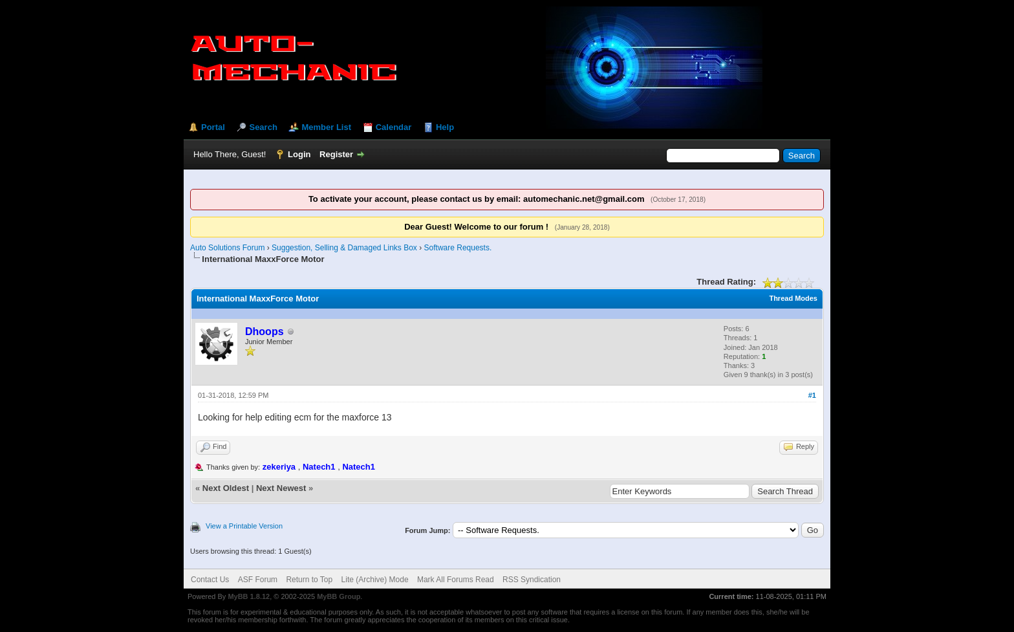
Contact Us (210, 579)
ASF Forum (257, 579)
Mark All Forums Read (455, 579)
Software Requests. (458, 247)
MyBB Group (338, 596)
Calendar (394, 127)
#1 (812, 395)
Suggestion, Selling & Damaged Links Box (344, 247)
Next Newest (281, 488)
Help (445, 127)
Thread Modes (793, 298)
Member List (326, 127)
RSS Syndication (531, 579)
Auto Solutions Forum (227, 247)
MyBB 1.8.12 (249, 596)
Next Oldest (225, 488)
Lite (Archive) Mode (375, 579)
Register (336, 154)
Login (299, 154)
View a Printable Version (244, 526)
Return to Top (309, 579)
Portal (213, 127)
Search (263, 127)
